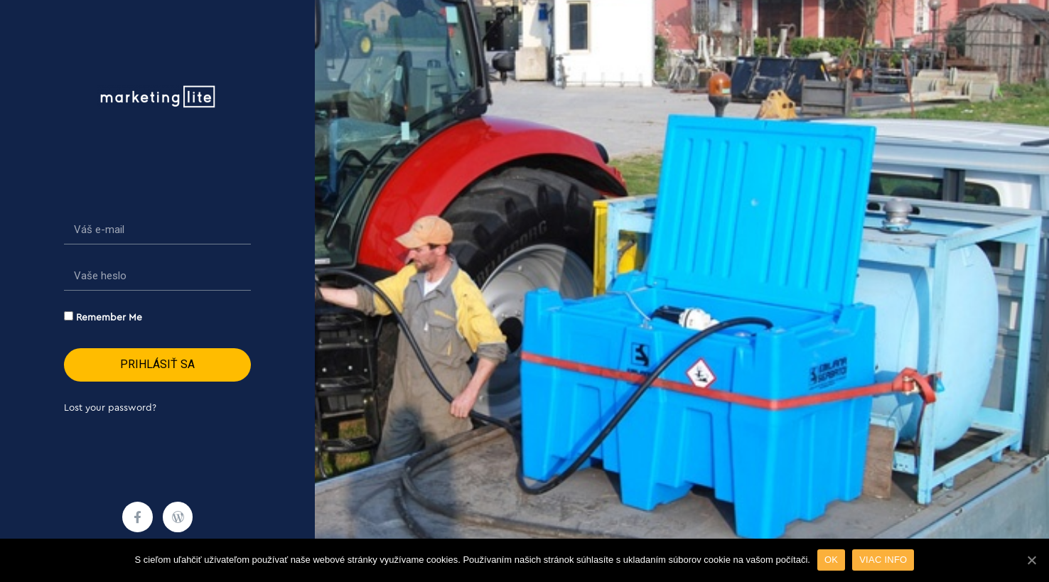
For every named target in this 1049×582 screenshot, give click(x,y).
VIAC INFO (883, 559)
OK (831, 559)
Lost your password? (110, 408)
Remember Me (103, 317)
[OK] (1031, 560)
